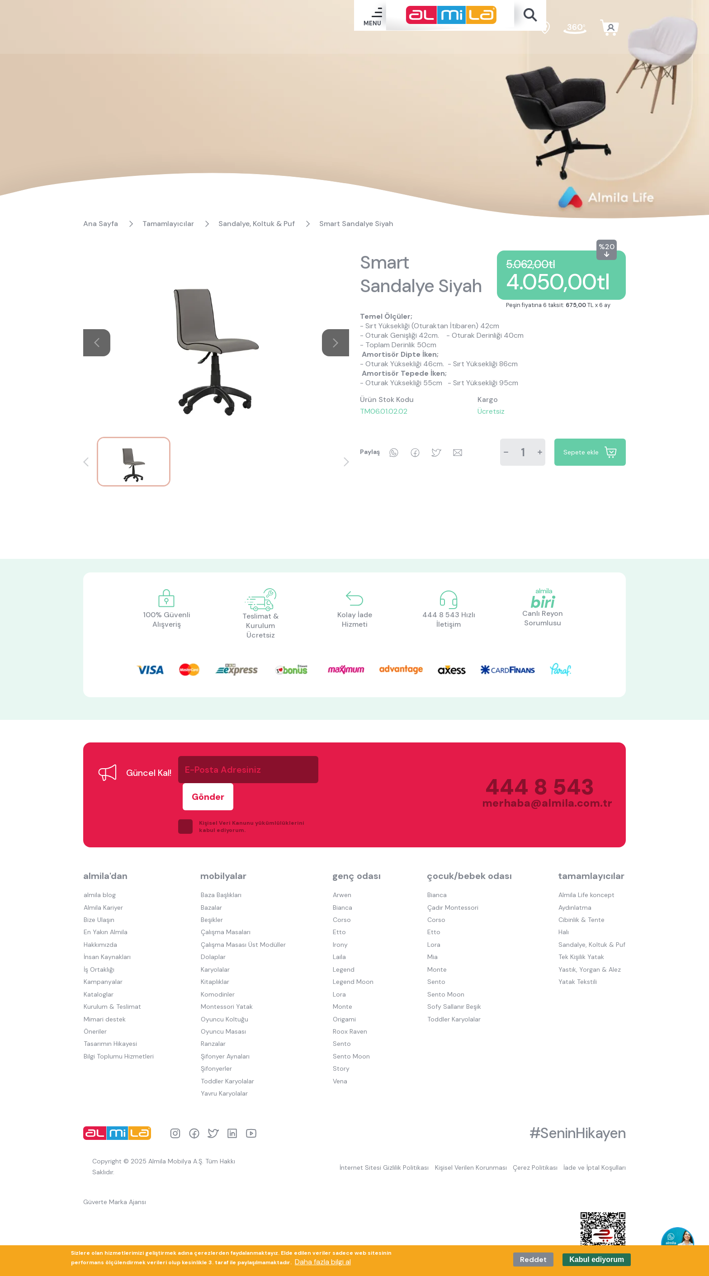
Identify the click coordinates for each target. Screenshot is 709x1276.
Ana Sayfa (100, 223)
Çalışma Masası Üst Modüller (242, 915)
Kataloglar (98, 962)
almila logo (119, 1095)
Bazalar (211, 879)
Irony (339, 915)
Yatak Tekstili (578, 950)
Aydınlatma (575, 879)
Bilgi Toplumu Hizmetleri (118, 1020)
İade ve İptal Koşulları (594, 1129)
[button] (86, 462)
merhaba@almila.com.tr (537, 790)
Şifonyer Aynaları (224, 1020)
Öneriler (94, 997)
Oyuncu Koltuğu (224, 985)
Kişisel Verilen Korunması (469, 1129)
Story (340, 1032)
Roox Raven (349, 997)
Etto (338, 903)
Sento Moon (350, 1020)
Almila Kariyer (103, 879)
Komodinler (217, 962)
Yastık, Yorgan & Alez (590, 938)
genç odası (356, 849)
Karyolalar (214, 938)
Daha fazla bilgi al (323, 1262)
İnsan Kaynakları (106, 926)
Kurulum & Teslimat (112, 973)
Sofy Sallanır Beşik (454, 973)
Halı (564, 903)
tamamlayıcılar (592, 849)
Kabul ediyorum (596, 1259)
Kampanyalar (102, 950)
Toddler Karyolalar (227, 1044)
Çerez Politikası (534, 1129)
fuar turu (575, 29)
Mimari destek (104, 985)
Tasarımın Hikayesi (110, 1009)
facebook (194, 1095)
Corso (341, 891)
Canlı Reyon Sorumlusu (542, 618)
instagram (175, 1095)
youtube (251, 1095)
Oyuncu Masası (223, 997)
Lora (338, 962)
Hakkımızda (100, 915)
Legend (343, 938)
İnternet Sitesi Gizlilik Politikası (381, 1129)
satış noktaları (545, 29)
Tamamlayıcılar (168, 223)
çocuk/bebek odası (469, 849)
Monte (341, 973)
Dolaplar (212, 926)
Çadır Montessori (452, 879)
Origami (343, 985)
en (521, 28)
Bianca (341, 879)
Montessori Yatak (226, 973)
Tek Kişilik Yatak (582, 926)
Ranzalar (212, 1009)
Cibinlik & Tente (582, 891)
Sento (341, 1009)
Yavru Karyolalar (223, 1056)
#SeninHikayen (577, 1095)
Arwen (341, 868)
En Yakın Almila (105, 903)
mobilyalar (223, 849)
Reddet (533, 1259)
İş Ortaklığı (98, 938)
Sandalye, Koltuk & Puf (256, 223)
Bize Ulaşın (98, 891)
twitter (213, 1095)
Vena (339, 1044)
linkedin (232, 1095)
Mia (432, 926)
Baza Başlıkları (220, 868)
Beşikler (211, 891)
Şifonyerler (216, 1032)
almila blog (99, 868)
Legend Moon (352, 950)
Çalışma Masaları (225, 903)
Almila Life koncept (587, 868)
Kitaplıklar (214, 950)
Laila (338, 926)
